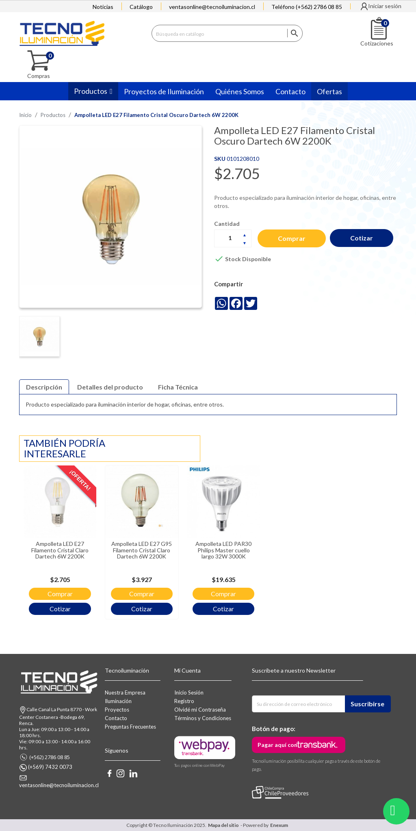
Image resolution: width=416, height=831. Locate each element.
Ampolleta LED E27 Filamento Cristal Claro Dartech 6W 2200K (57, 547)
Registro (184, 701)
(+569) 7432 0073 (50, 767)
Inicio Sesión (189, 692)
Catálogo (141, 6)
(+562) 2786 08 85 (49, 757)
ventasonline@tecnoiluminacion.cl (212, 6)
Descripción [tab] (44, 387)
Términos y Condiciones (202, 718)
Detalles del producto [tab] (110, 387)
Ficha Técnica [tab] (178, 387)
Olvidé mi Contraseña (200, 709)
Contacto (116, 718)
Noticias (103, 6)
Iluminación (118, 701)
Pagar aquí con (277, 744)
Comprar (292, 238)
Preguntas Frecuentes (130, 726)
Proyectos (117, 709)
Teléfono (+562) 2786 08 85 (306, 6)
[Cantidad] (232, 238)
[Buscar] (227, 32)
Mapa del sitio (223, 825)
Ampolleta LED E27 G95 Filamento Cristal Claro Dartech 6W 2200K (132, 547)
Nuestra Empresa (125, 692)
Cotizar (362, 238)
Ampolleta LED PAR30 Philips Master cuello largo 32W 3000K (208, 547)
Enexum (280, 825)
